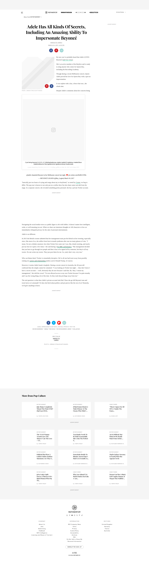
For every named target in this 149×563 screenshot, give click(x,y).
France (107, 528)
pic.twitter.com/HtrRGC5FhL (77, 175)
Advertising (42, 528)
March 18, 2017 (69, 178)
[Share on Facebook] (51, 50)
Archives (74, 535)
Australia (107, 530)
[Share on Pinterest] (56, 50)
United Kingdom (107, 524)
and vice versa (67, 60)
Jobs (42, 526)
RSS (74, 537)
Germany (107, 526)
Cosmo (78, 182)
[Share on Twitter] (54, 323)
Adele (46, 329)
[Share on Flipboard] (59, 323)
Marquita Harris (56, 42)
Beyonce (52, 329)
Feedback (42, 530)
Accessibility (74, 533)
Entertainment (38, 329)
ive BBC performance (64, 247)
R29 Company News (74, 524)
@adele (28, 175)
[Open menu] (22, 12)
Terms (74, 526)
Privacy (74, 528)
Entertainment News (64, 329)
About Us (42, 524)
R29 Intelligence (42, 533)
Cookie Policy (74, 530)
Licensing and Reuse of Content (41, 535)
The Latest (76, 329)
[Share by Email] (61, 50)
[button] (117, 14)
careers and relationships (37, 261)
